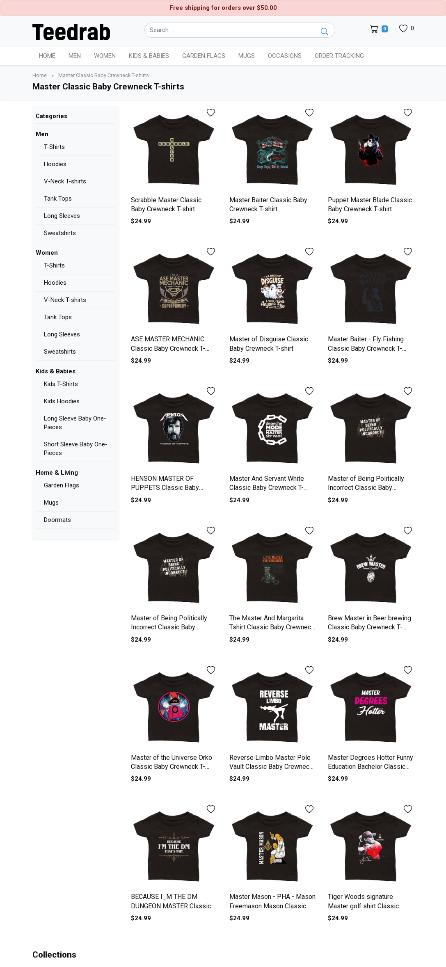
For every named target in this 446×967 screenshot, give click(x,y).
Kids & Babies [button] (149, 55)
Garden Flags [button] (203, 55)
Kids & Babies (55, 371)
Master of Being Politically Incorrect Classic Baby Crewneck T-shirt (366, 488)
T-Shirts (54, 147)
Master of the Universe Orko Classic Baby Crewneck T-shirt (171, 767)
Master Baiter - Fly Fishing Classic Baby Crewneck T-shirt (366, 348)
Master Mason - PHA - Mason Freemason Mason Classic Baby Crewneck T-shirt (272, 906)
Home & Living (57, 472)
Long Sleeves (62, 215)
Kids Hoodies (62, 401)
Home (47, 55)
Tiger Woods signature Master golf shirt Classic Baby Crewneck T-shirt (363, 906)
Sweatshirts (60, 233)
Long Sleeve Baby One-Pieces (75, 423)
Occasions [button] (285, 55)
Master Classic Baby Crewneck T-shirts (103, 75)
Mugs (246, 55)
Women (47, 252)
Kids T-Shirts (61, 384)
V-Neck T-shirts (65, 181)
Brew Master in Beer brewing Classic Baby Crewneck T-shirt (369, 627)
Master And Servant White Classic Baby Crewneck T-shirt (266, 488)
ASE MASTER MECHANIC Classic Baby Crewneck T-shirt (168, 348)
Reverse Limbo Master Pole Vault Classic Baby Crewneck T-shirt (271, 767)
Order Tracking (339, 55)
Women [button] (105, 55)
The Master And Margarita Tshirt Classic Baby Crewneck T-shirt (271, 627)
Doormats (57, 520)
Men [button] (75, 55)
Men (42, 134)
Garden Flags (61, 485)
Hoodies (55, 164)
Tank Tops (58, 198)
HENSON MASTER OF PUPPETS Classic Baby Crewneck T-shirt (165, 488)
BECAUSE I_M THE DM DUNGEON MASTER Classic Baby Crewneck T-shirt (171, 906)
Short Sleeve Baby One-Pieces (75, 449)
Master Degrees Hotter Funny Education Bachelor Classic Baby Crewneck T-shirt (370, 767)
